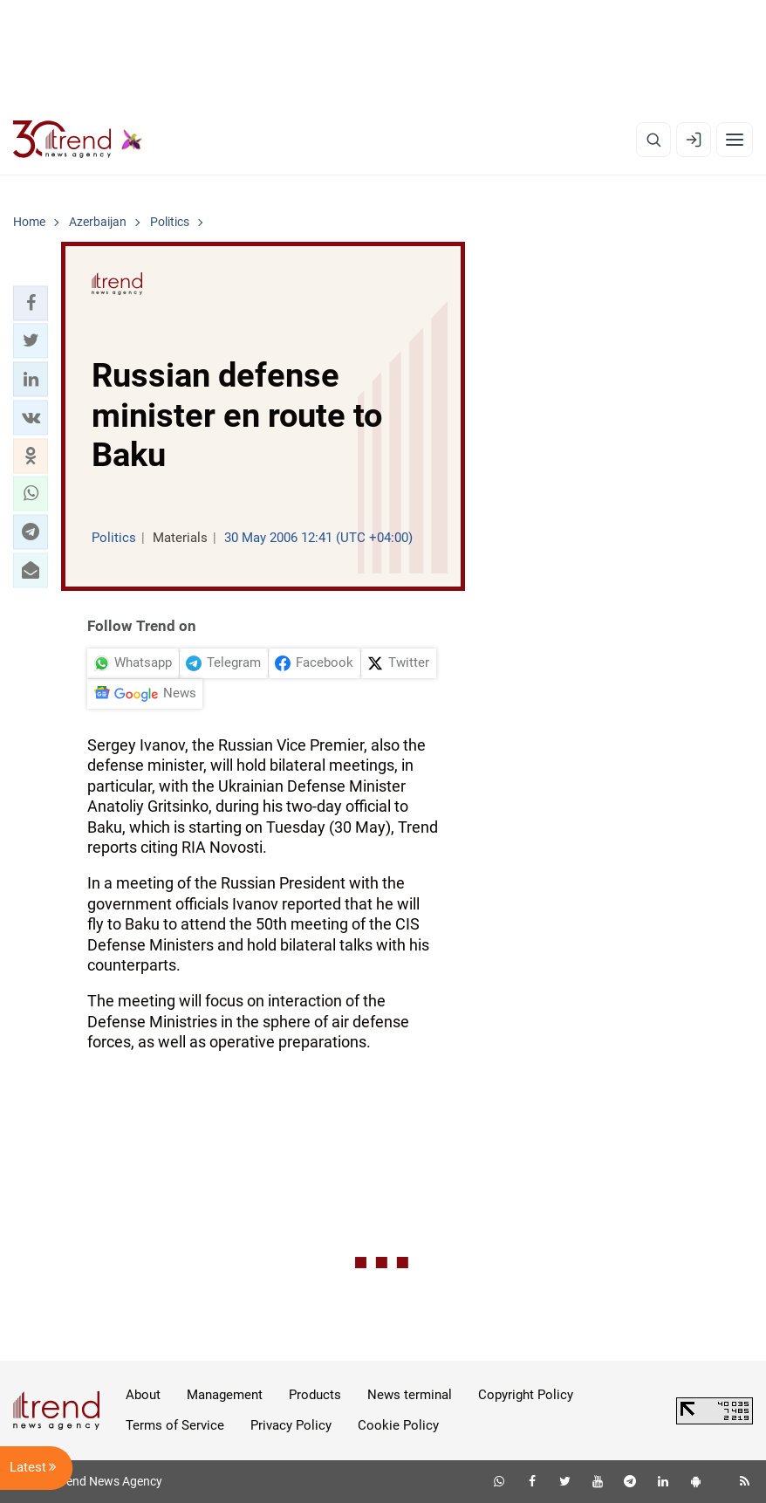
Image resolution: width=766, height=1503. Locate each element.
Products (315, 1395)
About (143, 1395)
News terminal (409, 1395)
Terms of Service (175, 1425)
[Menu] (734, 139)
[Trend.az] (77, 139)
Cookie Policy (398, 1425)
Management (225, 1395)
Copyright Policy (525, 1395)
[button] (30, 303)
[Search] (653, 139)
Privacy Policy (291, 1425)
